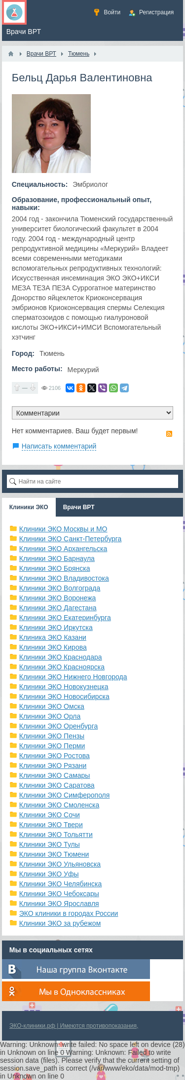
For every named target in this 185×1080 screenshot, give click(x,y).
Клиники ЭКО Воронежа (57, 598)
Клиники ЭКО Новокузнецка (64, 687)
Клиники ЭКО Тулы (49, 844)
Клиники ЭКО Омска (51, 706)
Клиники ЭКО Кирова (53, 647)
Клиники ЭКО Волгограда (60, 588)
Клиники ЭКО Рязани (53, 765)
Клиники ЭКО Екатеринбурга (65, 618)
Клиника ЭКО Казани (52, 637)
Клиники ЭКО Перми (52, 746)
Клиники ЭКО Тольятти (56, 834)
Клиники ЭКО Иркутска (56, 627)
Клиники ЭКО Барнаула (57, 558)
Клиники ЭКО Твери (51, 825)
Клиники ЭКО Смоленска (59, 805)
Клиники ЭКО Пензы (51, 736)
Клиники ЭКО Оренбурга (58, 726)
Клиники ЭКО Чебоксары (59, 894)
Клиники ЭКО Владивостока (64, 578)
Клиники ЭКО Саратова (57, 785)
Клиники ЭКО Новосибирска (64, 696)
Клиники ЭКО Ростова (54, 756)
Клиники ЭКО (28, 507)
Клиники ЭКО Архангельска (63, 549)
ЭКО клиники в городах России (68, 913)
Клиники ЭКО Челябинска (60, 884)
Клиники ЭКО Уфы (49, 874)
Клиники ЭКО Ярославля (59, 903)
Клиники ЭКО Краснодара (60, 657)
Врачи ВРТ (79, 507)
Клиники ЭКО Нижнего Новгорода (73, 677)
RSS (169, 434)
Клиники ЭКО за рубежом (60, 923)
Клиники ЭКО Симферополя (64, 795)
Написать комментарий (59, 446)
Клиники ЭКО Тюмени (54, 854)
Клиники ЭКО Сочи (49, 815)
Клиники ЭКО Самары (54, 775)
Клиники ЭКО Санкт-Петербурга (70, 539)
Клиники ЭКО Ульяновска (60, 864)
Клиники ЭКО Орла (50, 716)
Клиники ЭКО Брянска (54, 568)
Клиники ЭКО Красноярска (62, 667)
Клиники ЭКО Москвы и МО (63, 529)
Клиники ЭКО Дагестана (58, 608)
